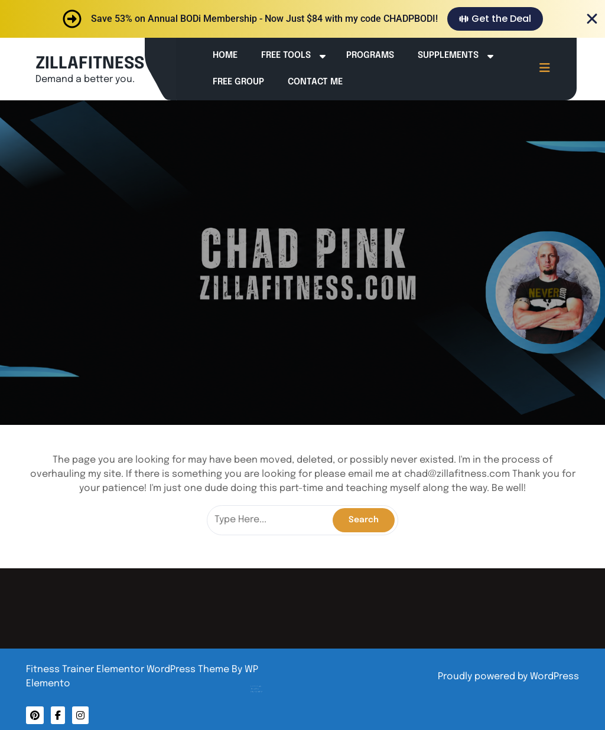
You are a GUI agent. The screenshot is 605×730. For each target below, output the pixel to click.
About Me (268, 678)
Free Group (238, 82)
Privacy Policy (269, 681)
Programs (370, 55)
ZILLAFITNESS (89, 64)
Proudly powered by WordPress (508, 677)
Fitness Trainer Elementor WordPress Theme (129, 669)
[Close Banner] (592, 19)
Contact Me (315, 82)
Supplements (448, 55)
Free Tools (286, 55)
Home (225, 55)
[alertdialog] (302, 19)
